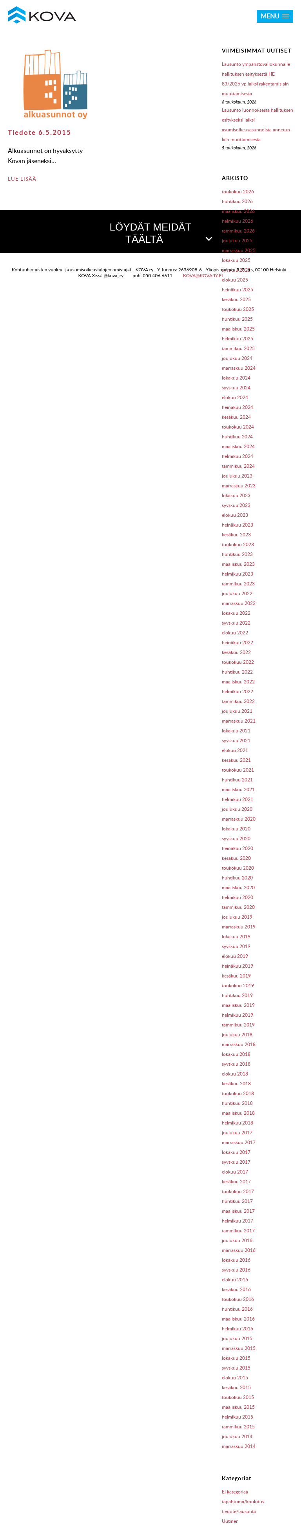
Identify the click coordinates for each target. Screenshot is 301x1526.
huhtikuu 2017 (237, 1201)
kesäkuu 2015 (236, 1387)
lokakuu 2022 (236, 613)
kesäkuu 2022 (236, 652)
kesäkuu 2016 (236, 1289)
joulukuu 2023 (237, 475)
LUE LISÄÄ (22, 178)
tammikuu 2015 (238, 1426)
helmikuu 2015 (237, 1416)
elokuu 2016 (235, 1279)
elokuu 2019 (235, 956)
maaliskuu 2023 (238, 564)
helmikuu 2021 (237, 799)
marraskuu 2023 (239, 485)
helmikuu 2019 (237, 1015)
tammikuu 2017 (238, 1230)
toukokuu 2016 (238, 1299)
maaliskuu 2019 (238, 1005)
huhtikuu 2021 (237, 779)
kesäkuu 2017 (236, 1181)
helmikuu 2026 (237, 221)
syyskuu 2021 (236, 740)
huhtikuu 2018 (237, 1103)
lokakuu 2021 (236, 730)
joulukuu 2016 (237, 1240)
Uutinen (230, 1521)
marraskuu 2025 (239, 250)
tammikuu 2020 (238, 907)
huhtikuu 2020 (237, 877)
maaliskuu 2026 (238, 211)
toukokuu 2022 (238, 662)
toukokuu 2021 (238, 770)
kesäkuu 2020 (236, 858)
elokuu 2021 (235, 750)
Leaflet (221, 409)
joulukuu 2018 (237, 1034)
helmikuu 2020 (237, 897)
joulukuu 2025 (237, 240)
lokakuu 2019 (236, 936)
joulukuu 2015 (237, 1338)
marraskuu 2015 (239, 1348)
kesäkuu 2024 (236, 417)
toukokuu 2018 (238, 1093)
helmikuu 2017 (237, 1220)
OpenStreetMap (256, 409)
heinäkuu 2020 (237, 848)
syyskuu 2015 (236, 1367)
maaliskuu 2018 (238, 1113)
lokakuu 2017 (236, 1152)
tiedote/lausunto (239, 1511)
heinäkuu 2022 (237, 642)
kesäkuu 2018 (236, 1083)
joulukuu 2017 (237, 1132)
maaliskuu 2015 (238, 1407)
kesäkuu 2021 (236, 760)
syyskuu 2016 (236, 1269)
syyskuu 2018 (236, 1064)
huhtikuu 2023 (237, 554)
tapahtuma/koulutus (243, 1501)
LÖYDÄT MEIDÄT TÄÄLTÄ (160, 233)
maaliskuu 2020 (238, 887)
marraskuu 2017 (239, 1142)
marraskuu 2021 (239, 721)
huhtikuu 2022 (237, 672)
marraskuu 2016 (239, 1250)
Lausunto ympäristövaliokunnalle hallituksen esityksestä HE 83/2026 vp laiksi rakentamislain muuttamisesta (256, 79)
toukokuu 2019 (238, 985)
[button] (150, 325)
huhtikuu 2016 (237, 1309)
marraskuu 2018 (239, 1044)
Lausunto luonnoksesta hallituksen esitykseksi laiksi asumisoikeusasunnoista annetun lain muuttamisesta (257, 125)
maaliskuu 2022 (238, 681)
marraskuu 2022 (239, 603)
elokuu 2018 (235, 1073)
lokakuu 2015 (236, 1358)
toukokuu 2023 (238, 544)
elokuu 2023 (235, 515)
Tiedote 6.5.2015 (39, 132)
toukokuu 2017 (238, 1191)
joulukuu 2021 (237, 711)
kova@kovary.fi (203, 435)
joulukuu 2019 (237, 917)
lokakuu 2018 (236, 1054)
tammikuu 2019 (238, 1024)
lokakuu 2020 (236, 828)
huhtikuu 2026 (237, 201)
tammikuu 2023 (238, 583)
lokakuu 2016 (236, 1260)
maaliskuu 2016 (238, 1318)
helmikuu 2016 (237, 1328)
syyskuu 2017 (236, 1162)
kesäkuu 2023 (236, 534)
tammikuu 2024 (238, 466)
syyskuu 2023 (236, 505)
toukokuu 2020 (238, 868)
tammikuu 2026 (238, 230)
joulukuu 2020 (237, 809)
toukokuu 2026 (238, 191)
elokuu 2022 (235, 632)
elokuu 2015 (235, 1377)
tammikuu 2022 (238, 701)
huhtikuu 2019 (237, 995)
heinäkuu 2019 (237, 966)
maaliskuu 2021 (238, 789)
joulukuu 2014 (237, 1436)
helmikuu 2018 (237, 1122)
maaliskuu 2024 (238, 446)
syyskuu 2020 (236, 838)
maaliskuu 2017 (238, 1211)
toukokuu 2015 (238, 1397)
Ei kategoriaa (235, 1491)
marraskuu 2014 (239, 1446)
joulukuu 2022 (237, 593)
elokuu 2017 (235, 1171)
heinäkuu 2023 (237, 524)
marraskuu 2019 (239, 926)
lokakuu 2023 (236, 495)
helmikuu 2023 (237, 573)
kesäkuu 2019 (236, 975)
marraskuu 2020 (239, 819)
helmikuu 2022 (237, 691)
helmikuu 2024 (237, 456)
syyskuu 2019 (236, 946)
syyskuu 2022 (236, 622)
